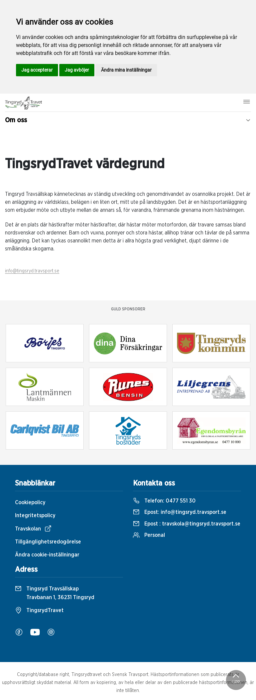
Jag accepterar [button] (37, 70)
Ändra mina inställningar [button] (126, 70)
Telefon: (164, 501)
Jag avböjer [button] (77, 70)
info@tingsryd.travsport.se (32, 271)
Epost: (179, 512)
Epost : (186, 524)
